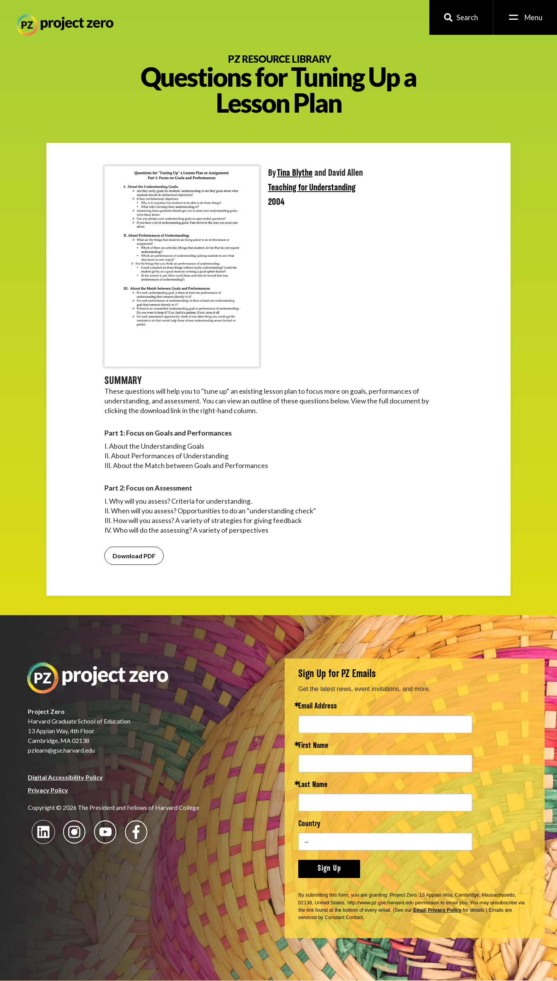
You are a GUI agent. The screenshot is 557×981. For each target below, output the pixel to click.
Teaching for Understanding (311, 188)
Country (309, 824)
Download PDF (134, 555)
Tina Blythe (295, 173)
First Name (313, 746)
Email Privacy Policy (437, 910)
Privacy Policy (48, 790)
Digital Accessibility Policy (65, 777)
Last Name (313, 785)
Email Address (317, 706)
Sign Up (329, 868)
